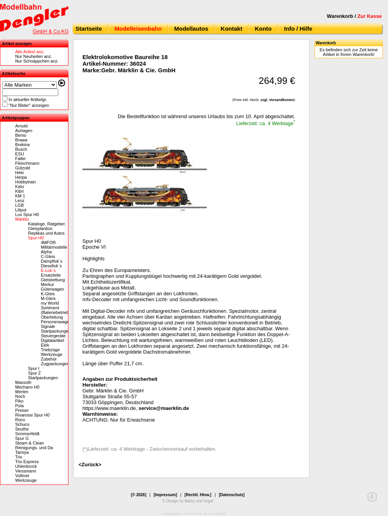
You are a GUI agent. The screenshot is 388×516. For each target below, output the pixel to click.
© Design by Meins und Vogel (187, 501)
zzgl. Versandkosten (277, 100)
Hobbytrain (25, 182)
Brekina (22, 144)
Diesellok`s (51, 265)
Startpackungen (56, 331)
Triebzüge (50, 349)
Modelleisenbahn (138, 28)
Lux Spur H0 (27, 214)
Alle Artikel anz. (29, 51)
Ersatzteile (51, 275)
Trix (18, 457)
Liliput (20, 209)
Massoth (23, 382)
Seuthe (22, 429)
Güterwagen (52, 289)
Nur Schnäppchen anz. (37, 61)
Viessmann (25, 471)
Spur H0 (36, 237)
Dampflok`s (52, 261)
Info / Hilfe (298, 28)
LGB (19, 205)
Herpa (21, 177)
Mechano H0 (27, 387)
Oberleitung (52, 317)
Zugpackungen (55, 363)
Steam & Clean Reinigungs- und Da (34, 445)
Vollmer (22, 475)
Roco (20, 419)
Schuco (22, 424)
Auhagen (23, 130)
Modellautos (191, 28)
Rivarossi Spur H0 (32, 415)
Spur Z (34, 373)
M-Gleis (48, 298)
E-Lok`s (48, 270)
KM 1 (20, 196)
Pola (19, 405)
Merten (21, 391)
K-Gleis (48, 293)
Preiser (22, 410)
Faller (20, 158)
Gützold (22, 168)
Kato (19, 186)
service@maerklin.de (164, 408)
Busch (21, 149)
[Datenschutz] (232, 495)
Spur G (22, 438)
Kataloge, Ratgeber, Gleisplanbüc (47, 226)
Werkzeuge (51, 354)
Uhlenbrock (26, 466)
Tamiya (22, 452)
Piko (19, 401)
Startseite (88, 28)
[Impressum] (165, 495)
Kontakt (232, 28)
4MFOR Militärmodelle (54, 244)
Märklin (22, 219)
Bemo (20, 135)
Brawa (21, 140)
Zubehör (49, 359)
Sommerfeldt (27, 433)
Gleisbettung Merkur (53, 282)
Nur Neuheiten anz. (33, 56)
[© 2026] (138, 495)
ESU (19, 154)
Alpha (46, 251)
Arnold (21, 126)
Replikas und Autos (46, 233)
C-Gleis (48, 256)
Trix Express (27, 461)
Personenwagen (56, 321)
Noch (20, 396)
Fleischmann (27, 163)
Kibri (19, 191)
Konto (263, 28)
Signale (48, 326)
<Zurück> (90, 464)
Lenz (19, 200)
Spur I (33, 368)
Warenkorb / (354, 16)
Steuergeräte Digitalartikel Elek (53, 340)
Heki (19, 172)
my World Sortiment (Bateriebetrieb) (55, 308)
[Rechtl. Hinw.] (198, 495)
